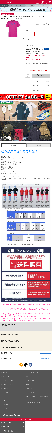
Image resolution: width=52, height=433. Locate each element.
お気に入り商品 (5, 376)
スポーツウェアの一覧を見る (41, 85)
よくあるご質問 (30, 380)
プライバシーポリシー (32, 392)
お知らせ (28, 376)
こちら (21, 415)
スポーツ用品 (30, 5)
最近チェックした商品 (7, 380)
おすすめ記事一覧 (6, 392)
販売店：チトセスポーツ (42, 24)
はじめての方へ (30, 384)
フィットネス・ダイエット (42, 5)
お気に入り (27, 76)
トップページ (4, 5)
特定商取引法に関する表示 (33, 402)
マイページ (4, 400)
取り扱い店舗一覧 (6, 388)
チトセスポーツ (5, 328)
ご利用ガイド (4, 408)
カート (3, 396)
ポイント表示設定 (6, 404)
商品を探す (4, 372)
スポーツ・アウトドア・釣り (17, 5)
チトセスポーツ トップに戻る (41, 81)
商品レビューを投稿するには (41, 90)
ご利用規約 (29, 388)
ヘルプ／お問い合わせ (32, 372)
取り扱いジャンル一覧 (7, 384)
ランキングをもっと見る (45, 353)
